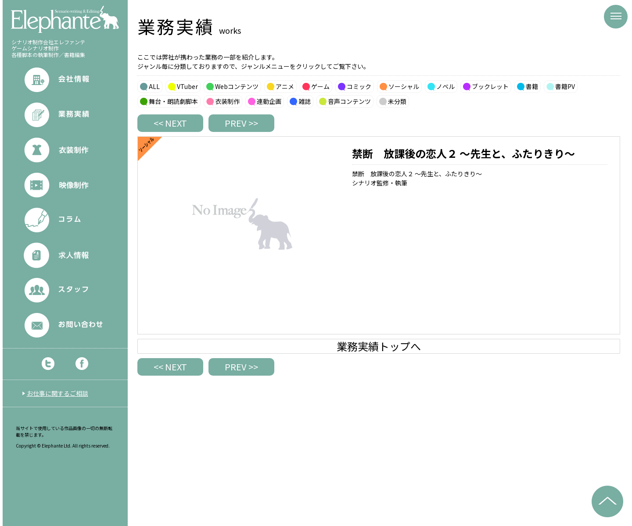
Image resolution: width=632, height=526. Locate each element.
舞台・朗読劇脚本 (173, 101)
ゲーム (320, 86)
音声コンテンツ (349, 101)
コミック (359, 86)
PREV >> (241, 123)
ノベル (445, 86)
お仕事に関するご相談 (57, 393)
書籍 (532, 86)
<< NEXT (170, 123)
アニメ (285, 86)
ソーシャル (403, 86)
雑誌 (304, 101)
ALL (154, 86)
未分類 (397, 101)
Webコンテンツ (237, 86)
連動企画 (269, 101)
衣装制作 (227, 101)
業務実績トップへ (379, 346)
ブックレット (490, 86)
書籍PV (565, 86)
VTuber (187, 86)
